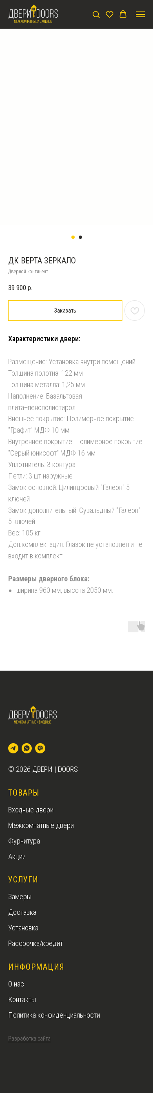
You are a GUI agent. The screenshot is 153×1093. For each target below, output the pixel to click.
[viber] (40, 748)
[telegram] (13, 748)
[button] (96, 14)
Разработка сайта (29, 1038)
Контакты (22, 999)
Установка (23, 927)
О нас (16, 984)
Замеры (19, 896)
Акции (17, 856)
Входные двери (30, 809)
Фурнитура (24, 841)
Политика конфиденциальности (54, 1015)
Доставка (22, 912)
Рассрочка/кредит (35, 943)
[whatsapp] (27, 748)
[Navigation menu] (140, 14)
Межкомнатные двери (41, 825)
